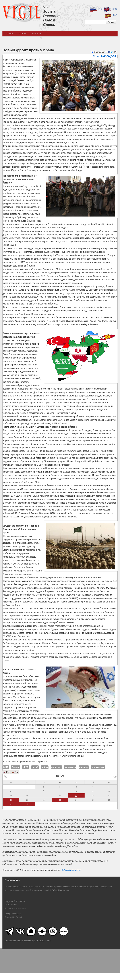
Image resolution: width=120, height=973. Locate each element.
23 (60, 800)
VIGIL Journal (49, 9)
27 (11, 804)
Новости (36, 33)
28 (27, 804)
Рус (96, 9)
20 (11, 800)
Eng (110, 9)
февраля (60, 776)
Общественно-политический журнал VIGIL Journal (28, 941)
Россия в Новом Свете (51, 20)
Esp (110, 15)
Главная (9, 33)
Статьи (22, 33)
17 (76, 796)
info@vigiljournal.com (70, 870)
